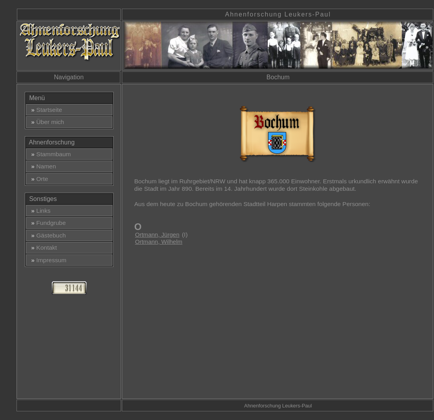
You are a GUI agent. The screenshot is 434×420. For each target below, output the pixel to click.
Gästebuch (47, 235)
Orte (38, 178)
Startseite (45, 109)
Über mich (46, 122)
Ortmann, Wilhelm (158, 241)
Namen (42, 166)
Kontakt (42, 247)
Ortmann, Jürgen (157, 234)
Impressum (47, 260)
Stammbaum (49, 154)
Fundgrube (47, 222)
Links (39, 210)
